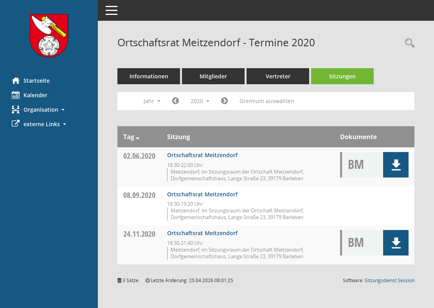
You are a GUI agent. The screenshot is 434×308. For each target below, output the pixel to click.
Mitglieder (213, 76)
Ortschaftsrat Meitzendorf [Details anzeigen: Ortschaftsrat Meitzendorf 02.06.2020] (202, 155)
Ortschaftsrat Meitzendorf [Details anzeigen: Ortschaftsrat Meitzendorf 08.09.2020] (202, 194)
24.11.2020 (139, 233)
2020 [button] (200, 101)
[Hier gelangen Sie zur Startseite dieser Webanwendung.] (49, 36)
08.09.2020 (139, 195)
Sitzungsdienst (389, 280)
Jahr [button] (152, 101)
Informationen (149, 76)
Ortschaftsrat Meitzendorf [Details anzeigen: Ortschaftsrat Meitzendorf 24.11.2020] (202, 233)
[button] (49, 109)
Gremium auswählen (267, 101)
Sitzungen (342, 76)
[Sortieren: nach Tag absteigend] (137, 136)
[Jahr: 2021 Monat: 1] (224, 101)
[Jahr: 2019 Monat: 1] (175, 101)
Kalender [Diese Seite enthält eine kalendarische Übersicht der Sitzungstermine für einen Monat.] (29, 95)
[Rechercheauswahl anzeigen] (407, 43)
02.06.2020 (139, 155)
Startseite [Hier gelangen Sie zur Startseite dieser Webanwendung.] (31, 80)
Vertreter (278, 76)
